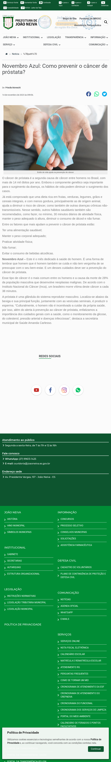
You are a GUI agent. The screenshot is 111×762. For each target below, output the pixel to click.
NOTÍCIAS (66, 599)
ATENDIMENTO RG (70, 667)
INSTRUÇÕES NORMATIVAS (21, 596)
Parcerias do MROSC (90, 18)
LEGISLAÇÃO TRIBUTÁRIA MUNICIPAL (26, 602)
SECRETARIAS (14, 560)
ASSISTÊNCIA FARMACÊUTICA (76, 545)
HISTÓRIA (12, 519)
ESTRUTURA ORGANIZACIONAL (23, 573)
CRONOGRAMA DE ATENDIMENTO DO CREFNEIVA (80, 695)
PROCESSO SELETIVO (72, 525)
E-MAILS (65, 619)
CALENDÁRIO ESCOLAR (73, 654)
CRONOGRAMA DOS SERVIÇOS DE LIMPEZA (83, 709)
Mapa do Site (70, 18)
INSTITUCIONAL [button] (33, 37)
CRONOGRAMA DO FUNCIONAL (77, 703)
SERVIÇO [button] (9, 44)
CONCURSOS (67, 519)
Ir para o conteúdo (76, 4)
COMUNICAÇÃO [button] (98, 44)
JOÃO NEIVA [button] (11, 37)
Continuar (96, 749)
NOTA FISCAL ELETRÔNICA (75, 647)
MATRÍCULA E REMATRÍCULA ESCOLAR (81, 660)
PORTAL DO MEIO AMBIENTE (75, 716)
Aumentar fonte (28, 2)
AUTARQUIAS (14, 567)
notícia (15, 54)
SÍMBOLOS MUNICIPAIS (19, 532)
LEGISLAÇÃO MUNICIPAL (20, 609)
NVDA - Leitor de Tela (31, 8)
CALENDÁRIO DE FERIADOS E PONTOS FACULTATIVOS (81, 724)
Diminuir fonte (10, 2)
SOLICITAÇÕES (68, 538)
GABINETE (12, 554)
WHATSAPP (67, 612)
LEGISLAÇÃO (54, 37)
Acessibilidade (10, 8)
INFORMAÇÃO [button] (99, 37)
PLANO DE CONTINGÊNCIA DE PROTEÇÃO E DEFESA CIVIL (83, 575)
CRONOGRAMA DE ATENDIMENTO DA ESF (82, 686)
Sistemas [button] (104, 4)
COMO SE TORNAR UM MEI (75, 680)
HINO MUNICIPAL (16, 525)
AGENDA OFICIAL (69, 606)
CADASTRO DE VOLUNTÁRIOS (76, 567)
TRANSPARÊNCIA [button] (75, 37)
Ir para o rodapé (92, 4)
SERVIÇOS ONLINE (70, 641)
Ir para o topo (64, 4)
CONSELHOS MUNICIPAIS (74, 532)
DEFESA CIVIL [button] (52, 44)
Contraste (45, 2)
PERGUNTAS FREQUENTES (74, 673)
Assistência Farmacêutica (87, 25)
